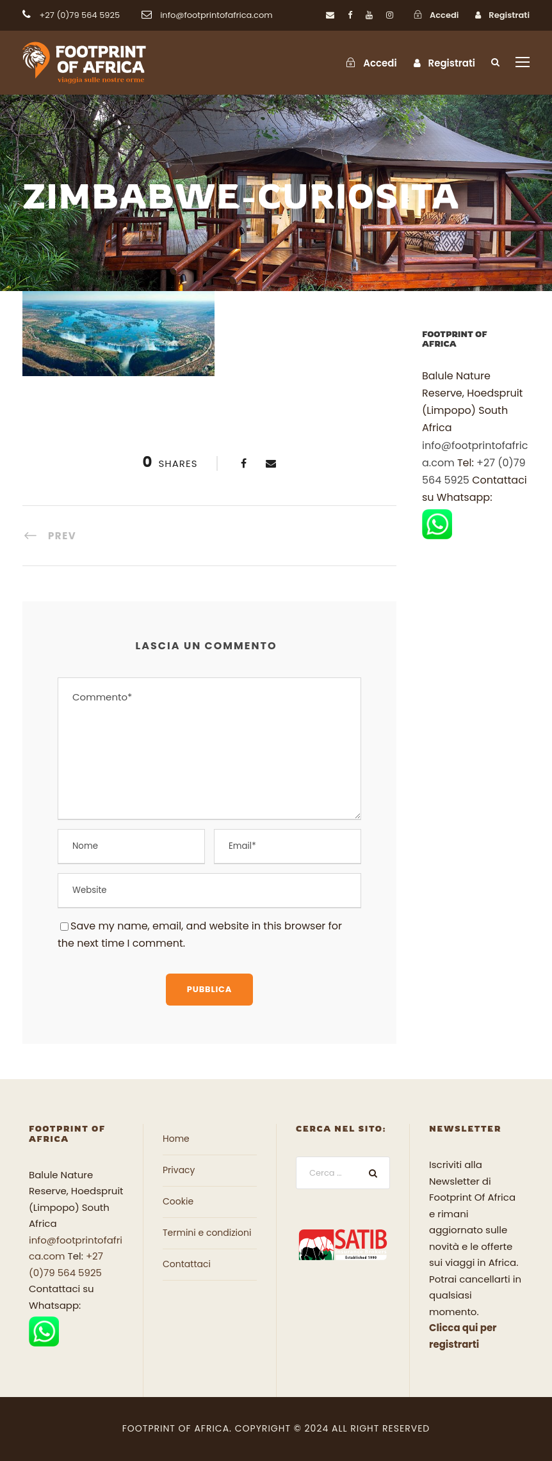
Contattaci (187, 1264)
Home (176, 1138)
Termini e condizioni (207, 1232)
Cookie (178, 1201)
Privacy (179, 1170)
